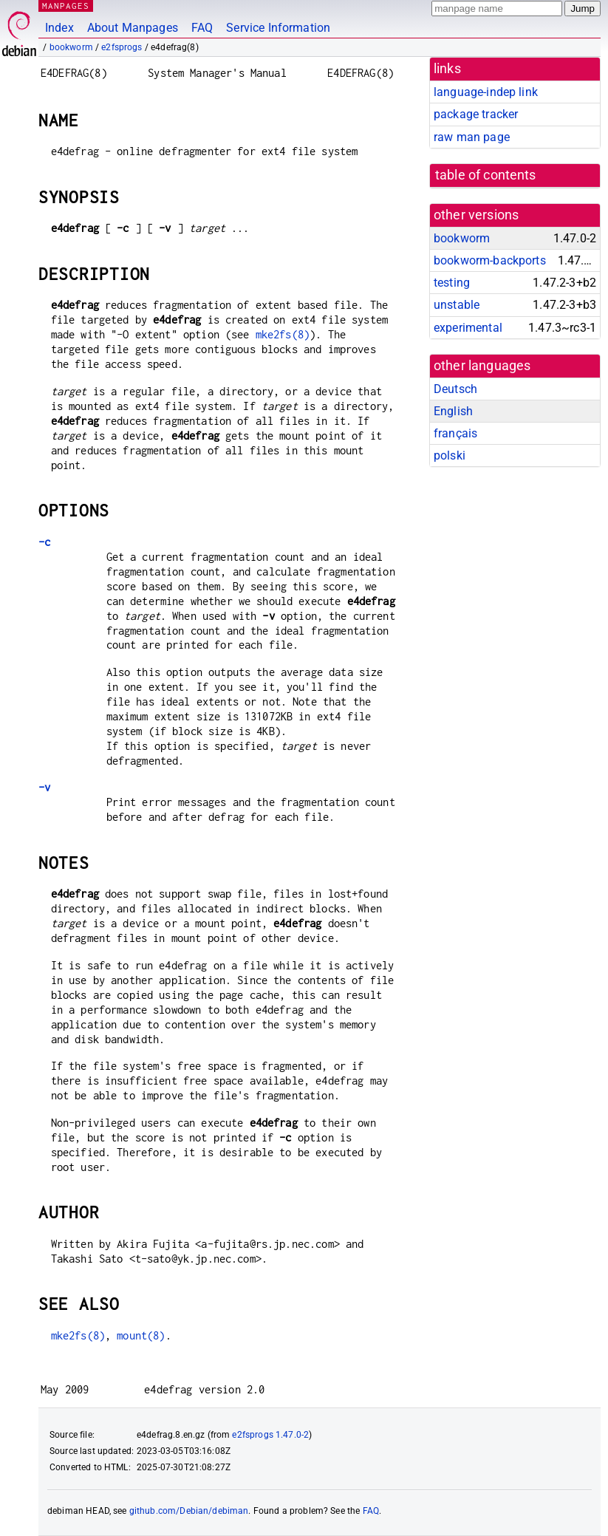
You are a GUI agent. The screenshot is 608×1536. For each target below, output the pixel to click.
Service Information (278, 28)
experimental (468, 328)
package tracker (476, 114)
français (455, 433)
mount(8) (141, 1335)
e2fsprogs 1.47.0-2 (270, 1435)
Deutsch (455, 389)
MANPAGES (65, 5)
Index (59, 28)
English (453, 411)
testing (452, 283)
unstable (456, 305)
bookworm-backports (490, 260)
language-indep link (486, 92)
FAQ (202, 28)
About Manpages (132, 28)
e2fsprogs (121, 47)
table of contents (485, 175)
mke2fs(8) (283, 334)
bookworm (71, 47)
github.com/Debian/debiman (189, 1511)
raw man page (472, 137)
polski (449, 455)
